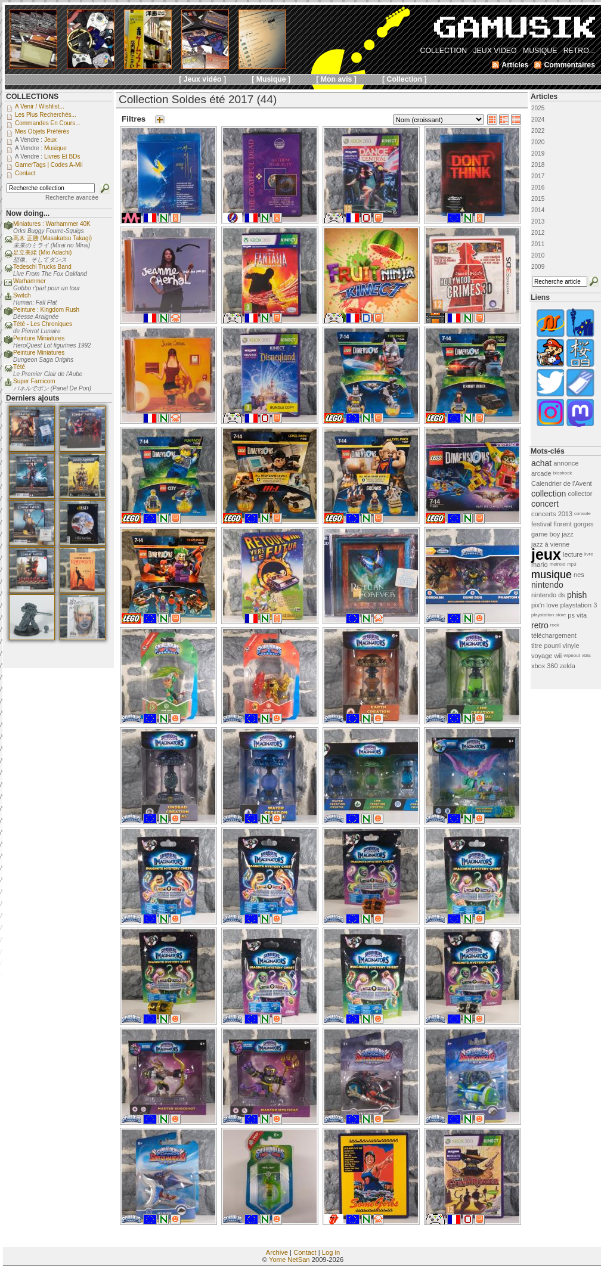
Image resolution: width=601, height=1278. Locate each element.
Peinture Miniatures (38, 338)
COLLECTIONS (32, 96)
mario (539, 564)
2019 (537, 153)
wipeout (571, 655)
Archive (277, 1252)
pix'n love (545, 605)
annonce (565, 463)
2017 (537, 176)
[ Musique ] (271, 79)
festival (541, 524)
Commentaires (569, 65)
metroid (558, 564)
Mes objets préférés (42, 131)
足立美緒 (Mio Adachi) (42, 252)
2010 (537, 255)
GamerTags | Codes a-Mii (49, 165)
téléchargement (554, 635)
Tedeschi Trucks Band (42, 266)
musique (551, 575)
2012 (537, 232)
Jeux (50, 140)
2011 (537, 244)
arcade (541, 473)
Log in (331, 1252)
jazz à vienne (550, 544)
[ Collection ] (404, 79)
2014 (537, 210)
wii (558, 655)
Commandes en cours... (47, 123)
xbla (586, 655)
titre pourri (546, 645)
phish (577, 595)
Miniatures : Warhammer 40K (52, 224)
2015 (537, 199)
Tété (19, 367)
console (582, 513)
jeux (546, 554)
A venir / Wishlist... (39, 106)
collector (580, 493)
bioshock (562, 473)
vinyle (571, 645)
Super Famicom (34, 381)
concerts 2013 (551, 513)
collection (548, 493)
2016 (537, 187)
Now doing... (27, 213)
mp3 (572, 564)
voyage (541, 655)
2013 (537, 221)
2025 (537, 108)
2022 (537, 131)
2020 (537, 142)
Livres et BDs (62, 156)
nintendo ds (548, 594)
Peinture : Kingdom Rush (46, 309)
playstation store (548, 615)
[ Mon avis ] (336, 79)
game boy (545, 534)
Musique (55, 148)
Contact (305, 1252)
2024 (537, 119)
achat (541, 463)
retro (540, 625)
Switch (21, 295)
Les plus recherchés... (45, 114)
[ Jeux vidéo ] (202, 79)
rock (554, 625)
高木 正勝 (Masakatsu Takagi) (52, 238)
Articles (544, 96)
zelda (567, 665)
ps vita (577, 615)
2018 (537, 165)
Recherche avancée (71, 197)
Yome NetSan (289, 1259)
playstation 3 (578, 605)
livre (588, 554)
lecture (573, 554)
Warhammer (29, 281)
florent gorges (573, 524)
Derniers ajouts (33, 398)
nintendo (547, 585)
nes (579, 574)
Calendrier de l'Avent (561, 483)
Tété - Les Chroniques (42, 324)
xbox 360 (544, 665)
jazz (568, 534)
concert (545, 503)
